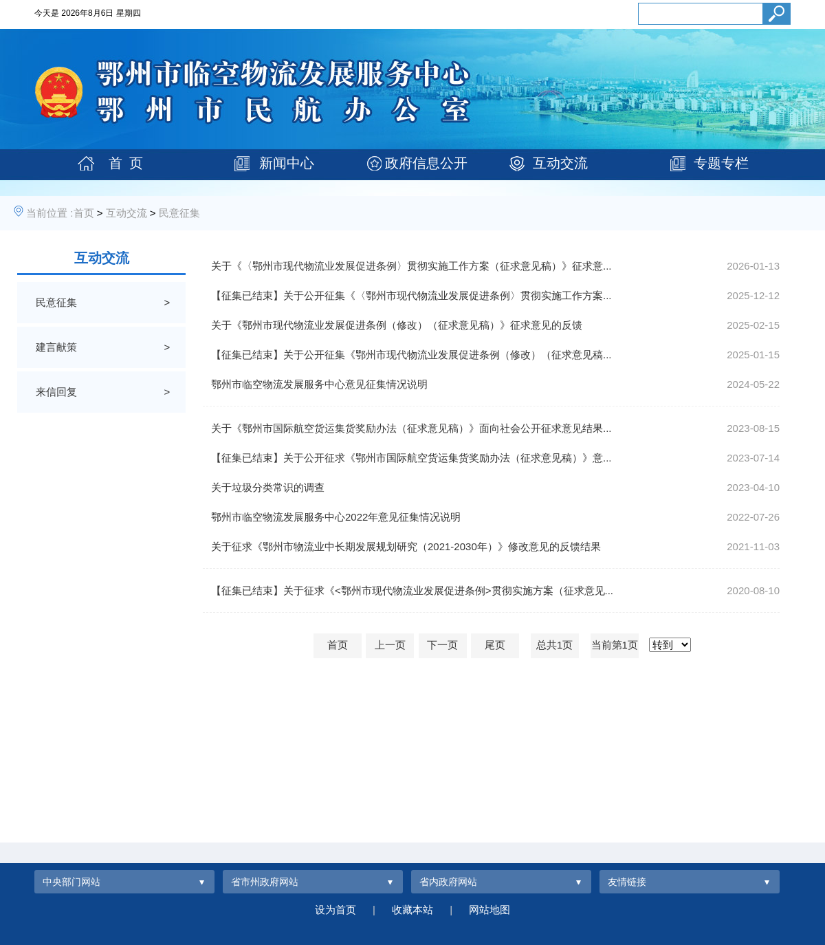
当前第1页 (614, 645)
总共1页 (554, 645)
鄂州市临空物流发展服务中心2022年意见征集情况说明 (336, 517)
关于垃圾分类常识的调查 (267, 487)
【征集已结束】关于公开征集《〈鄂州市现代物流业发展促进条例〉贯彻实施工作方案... (411, 295)
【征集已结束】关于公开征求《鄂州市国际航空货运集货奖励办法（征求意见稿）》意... (411, 458)
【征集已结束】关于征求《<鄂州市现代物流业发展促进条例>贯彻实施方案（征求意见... (412, 590)
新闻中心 (286, 163)
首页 (84, 213)
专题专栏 (721, 163)
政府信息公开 (426, 163)
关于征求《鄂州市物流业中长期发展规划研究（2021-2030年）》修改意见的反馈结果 (406, 546)
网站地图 (489, 909)
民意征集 (179, 213)
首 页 (126, 163)
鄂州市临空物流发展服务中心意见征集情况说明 (319, 384)
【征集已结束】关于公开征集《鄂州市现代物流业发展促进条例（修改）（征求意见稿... (411, 354)
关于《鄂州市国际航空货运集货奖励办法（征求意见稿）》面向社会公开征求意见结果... (411, 428)
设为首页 (335, 909)
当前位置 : (49, 213)
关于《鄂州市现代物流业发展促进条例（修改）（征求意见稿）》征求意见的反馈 (396, 325)
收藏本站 (412, 909)
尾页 (495, 645)
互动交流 (560, 163)
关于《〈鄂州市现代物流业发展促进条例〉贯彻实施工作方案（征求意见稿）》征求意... (411, 266)
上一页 (390, 645)
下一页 (442, 645)
